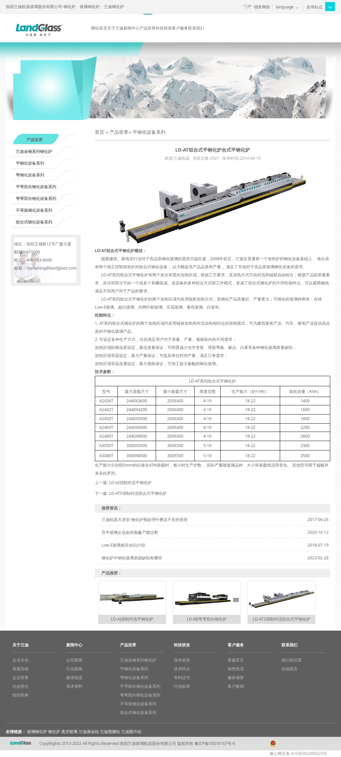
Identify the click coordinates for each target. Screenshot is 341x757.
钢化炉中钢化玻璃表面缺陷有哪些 (132, 558)
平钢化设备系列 (30, 163)
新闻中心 (131, 28)
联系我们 (196, 28)
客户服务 (180, 28)
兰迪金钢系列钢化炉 (34, 151)
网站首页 (99, 28)
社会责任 (20, 686)
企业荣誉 (20, 677)
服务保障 (236, 677)
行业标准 (182, 686)
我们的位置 (291, 660)
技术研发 (182, 660)
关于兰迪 (115, 28)
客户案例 (236, 686)
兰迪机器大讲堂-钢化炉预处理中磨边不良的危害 (145, 519)
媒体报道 (74, 677)
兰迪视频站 (110, 731)
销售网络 (262, 7)
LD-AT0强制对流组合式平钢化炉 (137, 493)
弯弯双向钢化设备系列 (36, 198)
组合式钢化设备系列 (34, 222)
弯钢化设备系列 (30, 175)
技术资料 (74, 686)
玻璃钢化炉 (37, 731)
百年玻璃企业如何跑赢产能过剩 (130, 532)
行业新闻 (74, 669)
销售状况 (236, 669)
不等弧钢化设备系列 (34, 210)
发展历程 (20, 669)
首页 (99, 132)
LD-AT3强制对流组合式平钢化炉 (281, 619)
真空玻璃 (69, 731)
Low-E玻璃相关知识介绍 (123, 545)
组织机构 (20, 695)
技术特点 (182, 669)
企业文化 (20, 660)
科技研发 (164, 28)
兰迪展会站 (89, 731)
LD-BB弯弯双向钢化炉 (207, 619)
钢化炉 (54, 731)
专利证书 (182, 677)
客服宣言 (236, 660)
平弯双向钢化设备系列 (36, 187)
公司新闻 (74, 660)
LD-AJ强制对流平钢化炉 (130, 482)
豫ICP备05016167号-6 (214, 743)
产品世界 (148, 28)
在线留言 (289, 669)
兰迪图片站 (131, 731)
